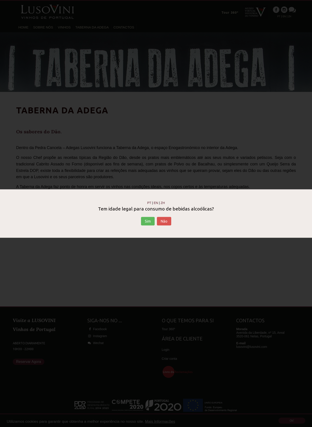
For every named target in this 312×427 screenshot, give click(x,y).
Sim (148, 221)
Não (164, 221)
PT (149, 202)
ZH (163, 202)
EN (156, 202)
